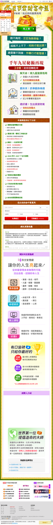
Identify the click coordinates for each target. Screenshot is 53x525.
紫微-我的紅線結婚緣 (25, 498)
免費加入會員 (45, 1)
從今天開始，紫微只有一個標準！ (22, 467)
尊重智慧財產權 (22, 510)
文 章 (2, 510)
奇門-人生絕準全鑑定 (9, 495)
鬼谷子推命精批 (8, 498)
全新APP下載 (12, 508)
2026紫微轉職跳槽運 (9, 493)
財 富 (3, 29)
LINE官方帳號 (13, 510)
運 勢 (3, 23)
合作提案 (20, 506)
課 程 (2, 513)
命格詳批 (3, 15)
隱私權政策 (15, 523)
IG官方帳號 (12, 513)
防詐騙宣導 (21, 508)
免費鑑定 (15, 218)
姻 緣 (3, 25)
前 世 (8, 27)
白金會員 (8, 30)
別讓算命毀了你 (16, 464)
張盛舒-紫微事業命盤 (25, 489)
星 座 (2, 508)
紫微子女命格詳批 (24, 491)
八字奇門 (8, 21)
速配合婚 (3, 27)
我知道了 (45, 522)
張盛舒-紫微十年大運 (9, 491)
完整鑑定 (37, 218)
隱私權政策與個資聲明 (35, 510)
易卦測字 (8, 29)
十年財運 (8, 15)
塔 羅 (8, 23)
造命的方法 (14, 470)
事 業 (3, 30)
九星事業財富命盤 (5, 34)
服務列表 (12, 16)
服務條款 (32, 508)
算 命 (2, 506)
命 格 (3, 21)
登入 (40, 1)
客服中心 (32, 506)
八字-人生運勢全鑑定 (25, 493)
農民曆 (2, 511)
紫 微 (8, 19)
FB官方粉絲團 (13, 511)
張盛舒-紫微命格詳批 (25, 495)
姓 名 (8, 25)
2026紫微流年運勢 (9, 489)
